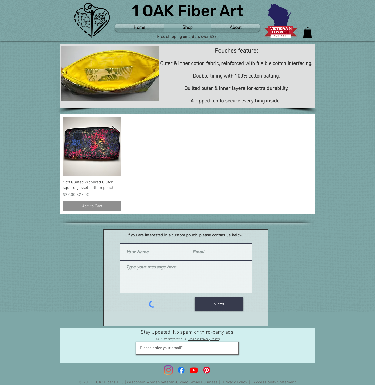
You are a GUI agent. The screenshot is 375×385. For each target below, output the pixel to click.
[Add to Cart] (92, 206)
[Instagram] (168, 370)
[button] (307, 32)
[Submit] (219, 304)
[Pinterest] (206, 370)
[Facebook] (181, 370)
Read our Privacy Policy (203, 339)
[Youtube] (193, 370)
